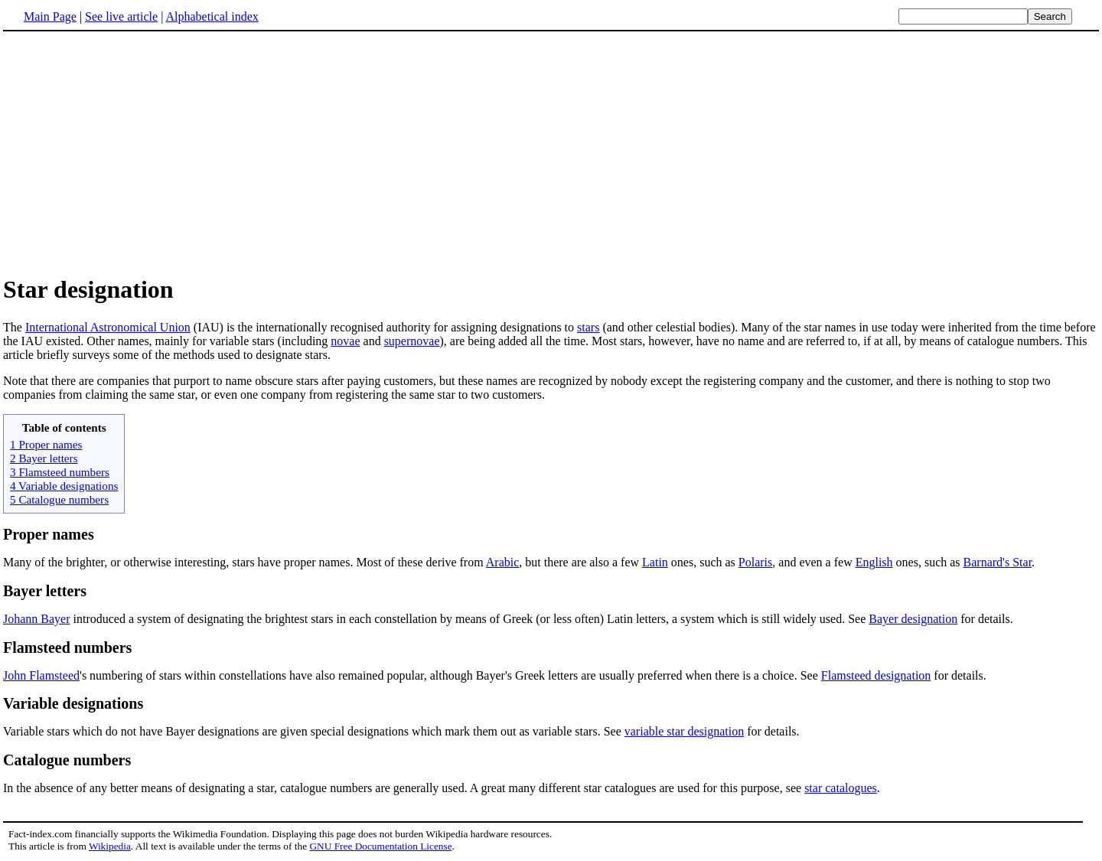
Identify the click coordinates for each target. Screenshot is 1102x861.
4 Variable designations (64, 485)
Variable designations (73, 703)
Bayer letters (44, 590)
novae (345, 340)
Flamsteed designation (876, 675)
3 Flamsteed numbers (59, 471)
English (874, 562)
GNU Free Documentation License (380, 846)
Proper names (48, 534)
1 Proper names (46, 444)
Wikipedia (110, 846)
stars (588, 327)
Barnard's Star (997, 562)
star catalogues (840, 787)
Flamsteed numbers (67, 647)
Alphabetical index (211, 16)
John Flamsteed (41, 675)
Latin (655, 562)
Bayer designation (913, 618)
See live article (121, 16)
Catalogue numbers (67, 760)
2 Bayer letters (44, 458)
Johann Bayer (36, 618)
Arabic (503, 562)
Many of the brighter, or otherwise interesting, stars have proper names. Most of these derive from (244, 562)
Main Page (50, 16)
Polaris (755, 562)
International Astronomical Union (108, 327)
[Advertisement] (131, 152)
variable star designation (684, 731)
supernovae (412, 340)
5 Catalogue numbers (59, 499)
